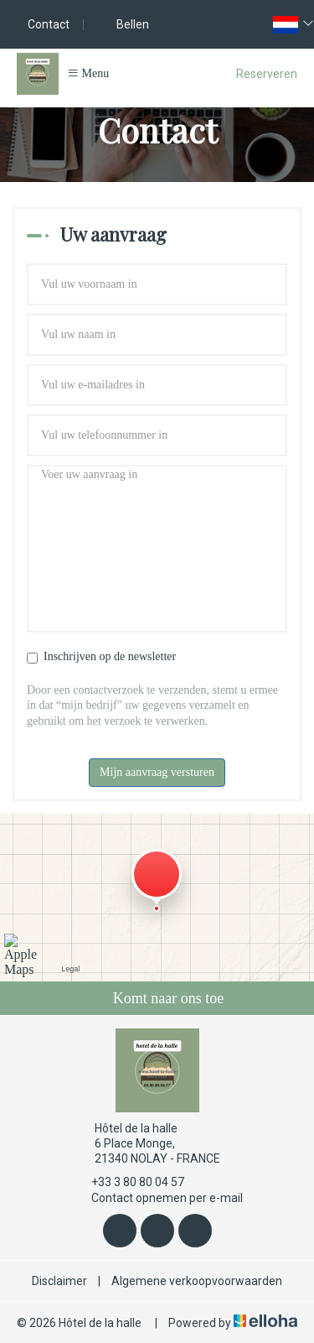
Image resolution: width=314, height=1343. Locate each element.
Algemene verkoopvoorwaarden (196, 1281)
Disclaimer (59, 1281)
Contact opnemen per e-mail (157, 1197)
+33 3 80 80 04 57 (128, 1181)
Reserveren (266, 74)
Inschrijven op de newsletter (101, 657)
